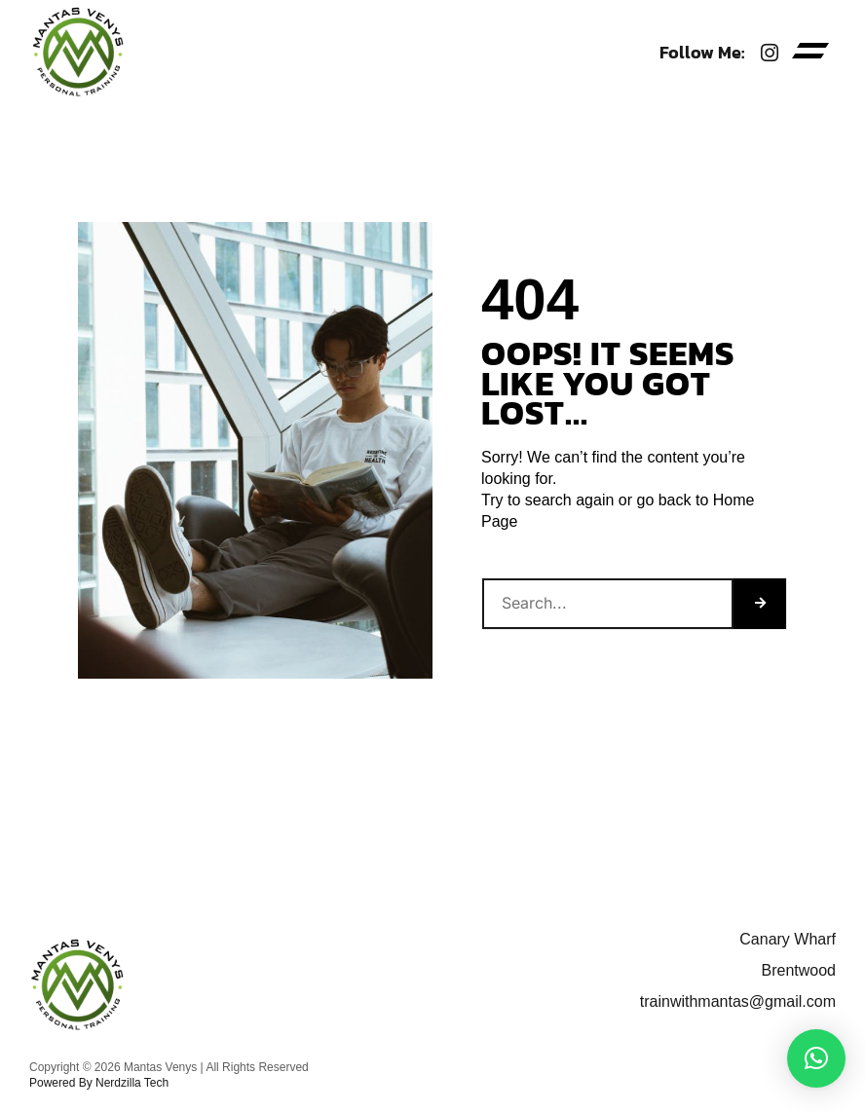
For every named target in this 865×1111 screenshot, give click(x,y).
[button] (811, 53)
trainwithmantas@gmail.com (738, 1001)
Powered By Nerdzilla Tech (99, 1083)
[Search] (759, 603)
